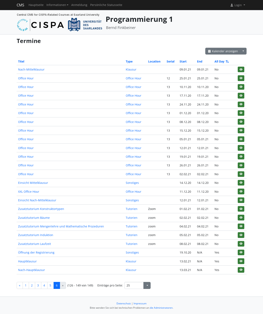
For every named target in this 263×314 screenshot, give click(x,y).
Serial (170, 61)
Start (183, 61)
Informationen (56, 5)
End (199, 61)
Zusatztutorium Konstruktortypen (41, 209)
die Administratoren (161, 307)
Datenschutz (124, 303)
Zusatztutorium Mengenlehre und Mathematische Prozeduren (61, 226)
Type (129, 61)
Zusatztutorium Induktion (35, 235)
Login (236, 5)
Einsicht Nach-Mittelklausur (37, 200)
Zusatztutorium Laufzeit (34, 244)
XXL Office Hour (28, 191)
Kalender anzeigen (223, 51)
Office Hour (26, 78)
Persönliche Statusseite (106, 5)
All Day (221, 61)
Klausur (131, 69)
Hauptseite (36, 5)
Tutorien (131, 209)
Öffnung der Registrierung (36, 252)
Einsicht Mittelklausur (33, 183)
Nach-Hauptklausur (31, 270)
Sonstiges (132, 183)
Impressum (140, 303)
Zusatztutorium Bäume (34, 218)
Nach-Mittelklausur (31, 69)
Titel (21, 61)
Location (154, 61)
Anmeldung (79, 5)
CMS (20, 4)
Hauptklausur (27, 261)
